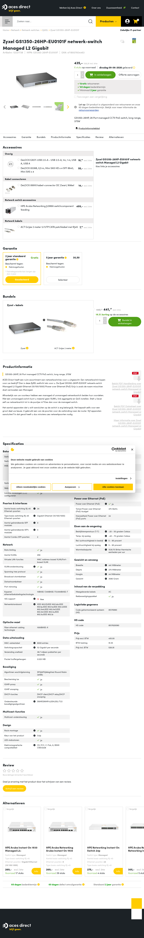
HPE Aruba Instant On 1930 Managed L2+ (21, 849)
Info (36, 871)
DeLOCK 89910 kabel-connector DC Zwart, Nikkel (47, 185)
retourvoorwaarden (89, 110)
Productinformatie (61, 137)
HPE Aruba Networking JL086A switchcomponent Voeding (47, 207)
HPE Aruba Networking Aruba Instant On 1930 (59, 849)
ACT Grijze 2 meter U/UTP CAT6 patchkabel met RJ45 (49, 227)
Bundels (41, 137)
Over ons (96, 7)
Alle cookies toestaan (113, 487)
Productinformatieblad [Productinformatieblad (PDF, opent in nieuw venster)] (88, 129)
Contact (135, 7)
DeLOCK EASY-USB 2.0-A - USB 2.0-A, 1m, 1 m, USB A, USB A (48, 161)
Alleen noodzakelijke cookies (31, 487)
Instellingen (122, 478)
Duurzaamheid (114, 7)
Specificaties (83, 137)
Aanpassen (72, 487)
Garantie (26, 137)
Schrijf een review (14, 788)
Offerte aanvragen (129, 74)
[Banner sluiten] (132, 449)
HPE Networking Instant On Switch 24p (103, 849)
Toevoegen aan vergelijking (90, 96)
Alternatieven (116, 137)
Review (99, 137)
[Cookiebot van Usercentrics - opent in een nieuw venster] (113, 449)
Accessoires (9, 137)
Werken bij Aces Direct (70, 7)
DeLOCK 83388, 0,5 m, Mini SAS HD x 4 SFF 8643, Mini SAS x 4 (47, 169)
